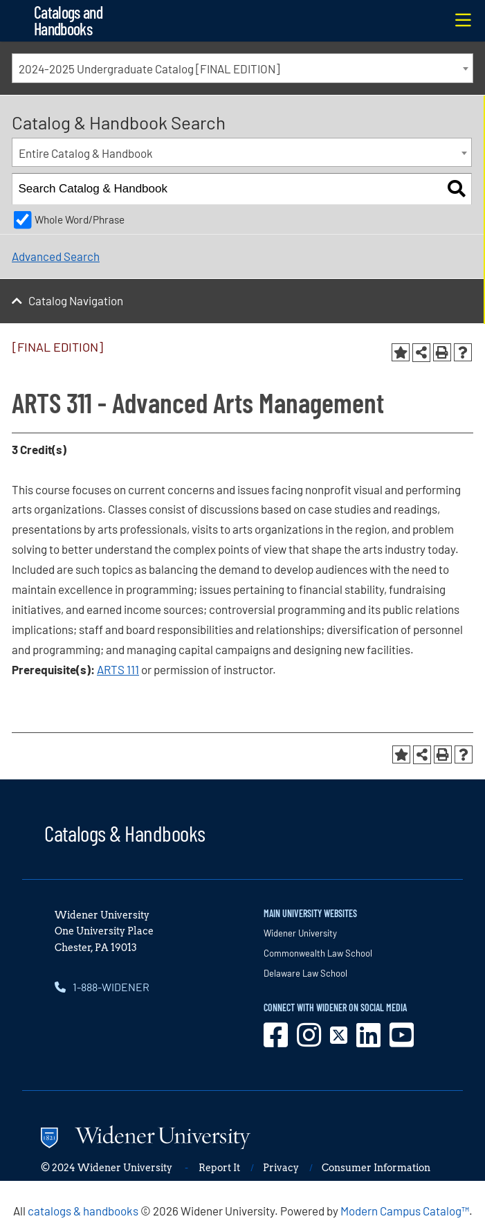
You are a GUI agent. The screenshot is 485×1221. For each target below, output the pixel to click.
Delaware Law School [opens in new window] (305, 973)
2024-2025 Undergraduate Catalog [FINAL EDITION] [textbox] (149, 68)
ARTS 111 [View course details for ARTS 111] (118, 669)
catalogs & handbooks (83, 1211)
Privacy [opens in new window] (281, 1167)
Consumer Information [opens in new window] (376, 1167)
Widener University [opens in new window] (300, 933)
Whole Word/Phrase (80, 219)
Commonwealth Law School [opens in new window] (318, 953)
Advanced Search (56, 256)
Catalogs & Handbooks (124, 833)
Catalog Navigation (75, 300)
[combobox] (242, 68)
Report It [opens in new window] (219, 1167)
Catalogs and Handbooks (68, 20)
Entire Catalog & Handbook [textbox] (86, 153)
